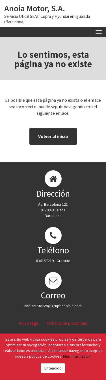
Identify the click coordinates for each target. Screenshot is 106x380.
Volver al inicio (53, 136)
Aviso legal (29, 323)
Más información (77, 356)
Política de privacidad (66, 323)
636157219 (45, 260)
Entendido (53, 368)
